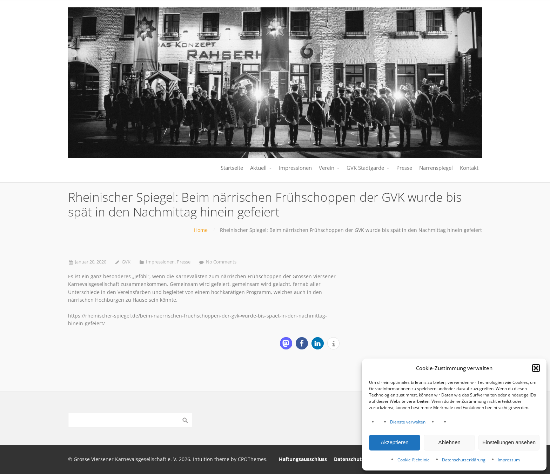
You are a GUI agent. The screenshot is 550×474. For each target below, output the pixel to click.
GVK (126, 262)
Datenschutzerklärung (463, 460)
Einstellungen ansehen (509, 442)
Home (201, 230)
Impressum (509, 460)
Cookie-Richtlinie (413, 460)
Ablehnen (449, 442)
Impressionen (160, 262)
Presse (183, 262)
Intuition (203, 459)
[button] (535, 368)
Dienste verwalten (407, 422)
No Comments (221, 262)
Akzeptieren (394, 442)
